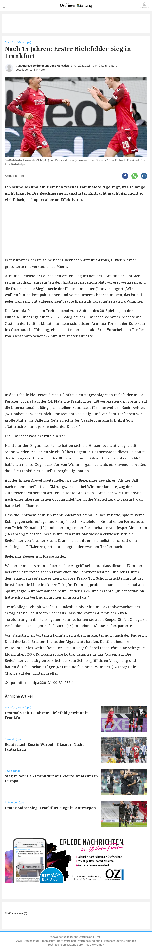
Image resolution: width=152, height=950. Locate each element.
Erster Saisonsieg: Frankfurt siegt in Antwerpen (50, 807)
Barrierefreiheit (66, 941)
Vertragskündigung (90, 941)
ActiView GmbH (94, 945)
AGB (19, 941)
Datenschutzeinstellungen (120, 941)
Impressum (48, 941)
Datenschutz (31, 941)
